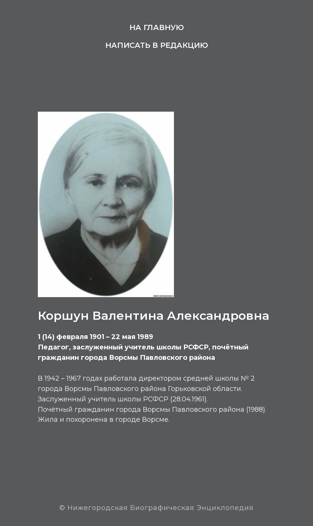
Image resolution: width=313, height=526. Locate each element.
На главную (156, 27)
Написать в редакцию (156, 45)
